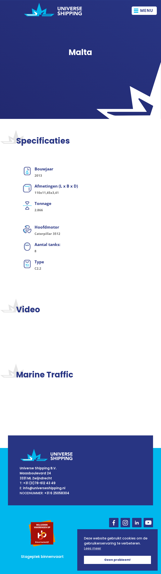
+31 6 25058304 (56, 493)
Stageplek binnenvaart (42, 556)
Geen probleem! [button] (117, 560)
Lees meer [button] (92, 548)
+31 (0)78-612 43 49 (39, 483)
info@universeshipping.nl (44, 488)
